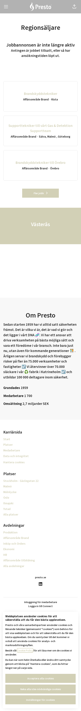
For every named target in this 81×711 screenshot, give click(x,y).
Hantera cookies (14, 462)
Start (6, 439)
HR (5, 555)
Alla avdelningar (13, 566)
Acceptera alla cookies (40, 678)
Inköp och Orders (14, 543)
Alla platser (10, 514)
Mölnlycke (9, 492)
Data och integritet (16, 456)
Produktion (10, 532)
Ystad (6, 509)
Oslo (6, 497)
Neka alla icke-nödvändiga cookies (40, 689)
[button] (74, 6)
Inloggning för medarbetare (40, 602)
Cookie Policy (25, 650)
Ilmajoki (8, 503)
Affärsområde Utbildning (19, 560)
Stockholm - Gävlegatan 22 (20, 481)
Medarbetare (11, 450)
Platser (8, 445)
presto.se (40, 577)
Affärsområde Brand (16, 538)
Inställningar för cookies (40, 699)
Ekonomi (8, 549)
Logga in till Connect (40, 606)
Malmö (7, 486)
